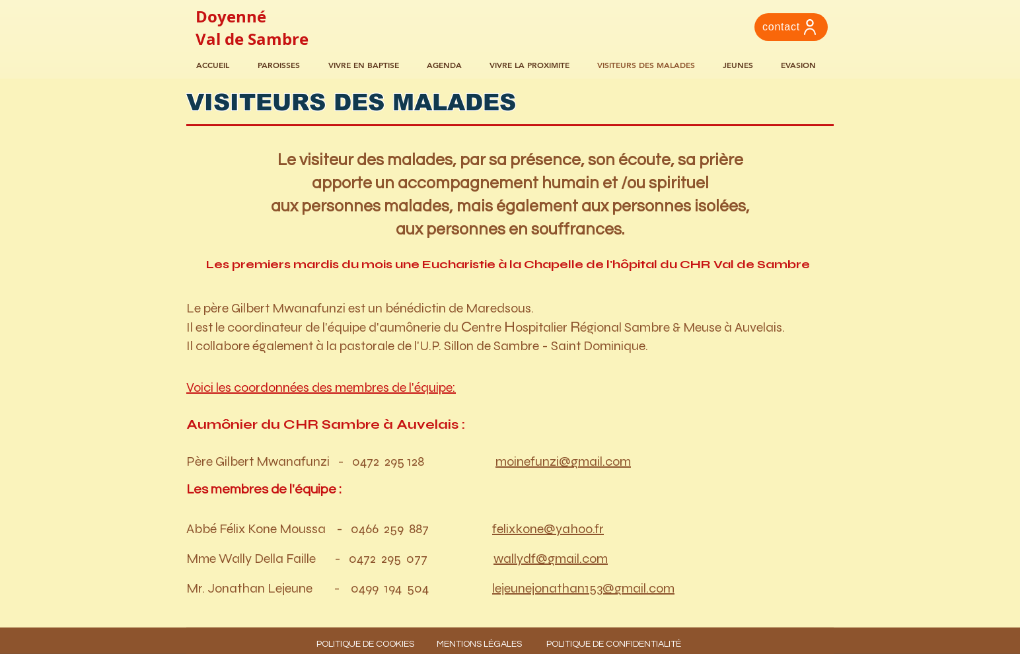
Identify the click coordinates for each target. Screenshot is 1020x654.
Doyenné (231, 16)
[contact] (791, 27)
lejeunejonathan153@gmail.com (583, 588)
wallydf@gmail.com (550, 558)
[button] (448, 65)
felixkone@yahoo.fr (548, 529)
